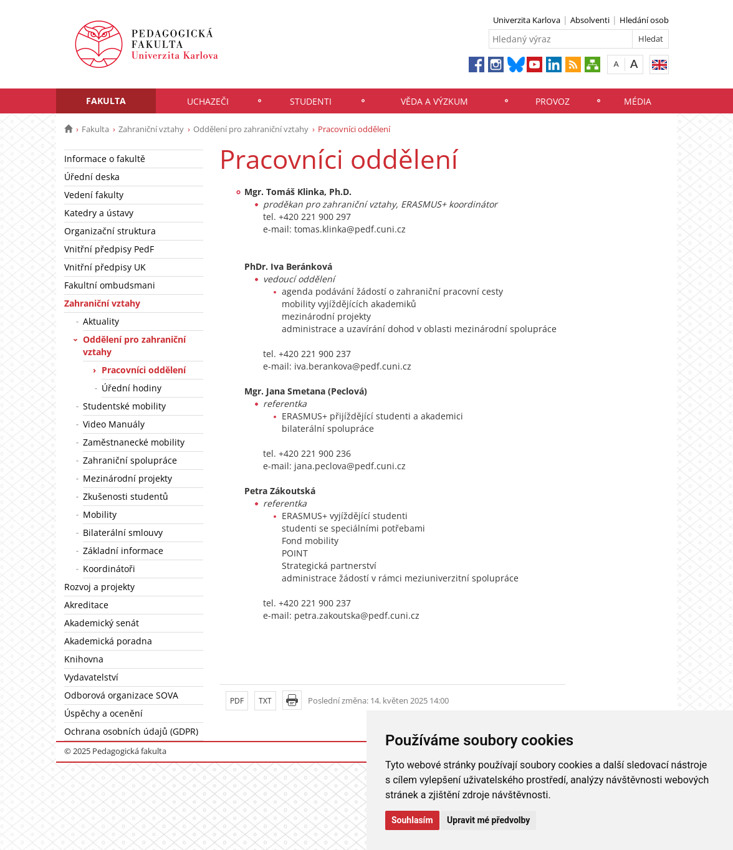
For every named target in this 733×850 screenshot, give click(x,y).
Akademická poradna (108, 641)
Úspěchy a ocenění (103, 713)
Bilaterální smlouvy (123, 532)
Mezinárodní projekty (127, 478)
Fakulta (106, 101)
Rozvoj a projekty (99, 587)
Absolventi (590, 20)
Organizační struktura (110, 231)
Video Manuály (114, 424)
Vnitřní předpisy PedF (109, 249)
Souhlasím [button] (412, 820)
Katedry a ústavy (98, 213)
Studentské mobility (124, 406)
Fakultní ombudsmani (109, 285)
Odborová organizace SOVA (121, 695)
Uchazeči (208, 101)
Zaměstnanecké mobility (133, 442)
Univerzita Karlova (526, 20)
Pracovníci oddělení (144, 370)
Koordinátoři (109, 569)
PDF (237, 700)
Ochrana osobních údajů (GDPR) (131, 731)
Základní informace (123, 550)
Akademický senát (101, 623)
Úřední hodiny (131, 388)
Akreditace (86, 605)
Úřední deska (92, 177)
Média (637, 101)
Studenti (311, 101)
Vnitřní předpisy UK (105, 267)
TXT (265, 700)
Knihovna (83, 659)
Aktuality (101, 321)
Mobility (100, 514)
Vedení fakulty (93, 195)
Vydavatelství (91, 677)
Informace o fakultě (104, 159)
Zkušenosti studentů (125, 496)
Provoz (552, 101)
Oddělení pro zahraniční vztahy (251, 129)
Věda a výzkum (434, 101)
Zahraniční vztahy (151, 129)
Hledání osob (644, 20)
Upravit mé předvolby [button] (488, 820)
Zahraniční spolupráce (130, 460)
